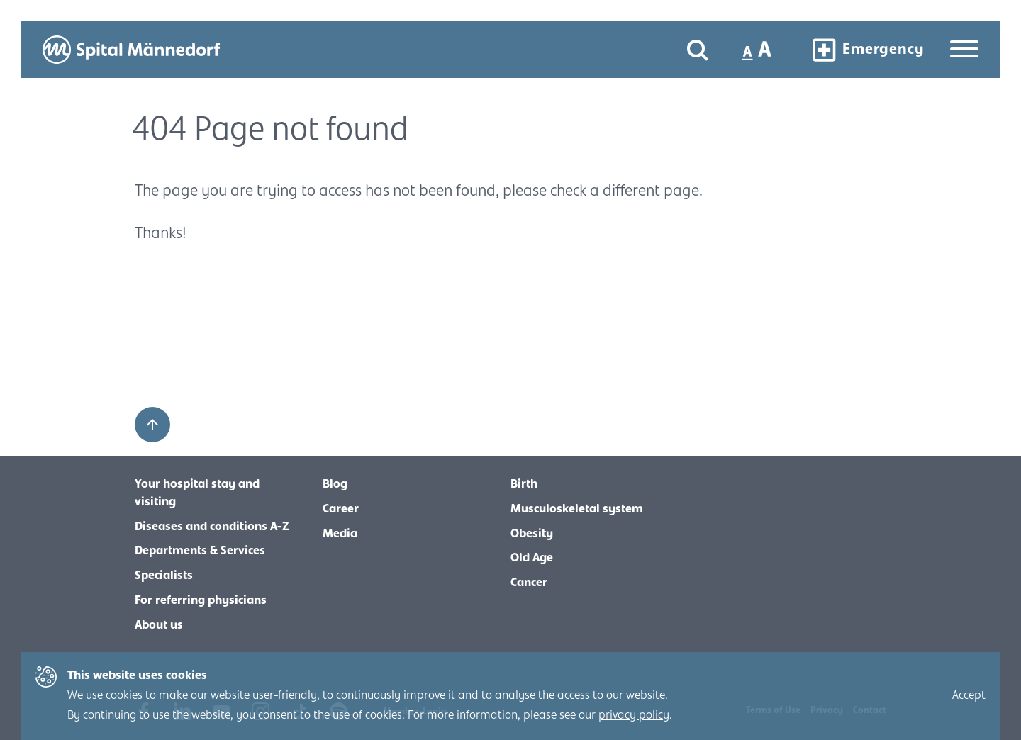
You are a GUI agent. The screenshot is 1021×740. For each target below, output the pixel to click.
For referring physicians (201, 600)
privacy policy (633, 715)
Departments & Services (200, 550)
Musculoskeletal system (576, 509)
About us (159, 625)
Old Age (531, 557)
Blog (335, 484)
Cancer (528, 582)
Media (340, 533)
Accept (969, 695)
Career (341, 509)
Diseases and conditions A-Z (212, 526)
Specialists (164, 575)
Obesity (531, 533)
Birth (523, 484)
